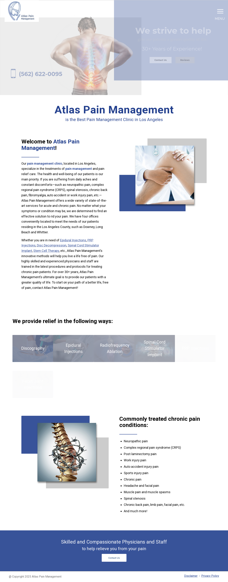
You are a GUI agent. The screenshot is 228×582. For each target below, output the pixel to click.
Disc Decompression (51, 245)
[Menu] (219, 11)
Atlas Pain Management (50, 144)
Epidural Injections (73, 240)
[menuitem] (190, 576)
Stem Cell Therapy (46, 251)
